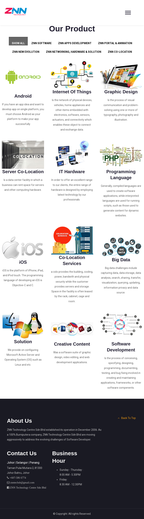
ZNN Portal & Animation (115, 43)
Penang (34, 462)
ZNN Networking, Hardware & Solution (73, 51)
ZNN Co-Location (120, 51)
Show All (18, 43)
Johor (10, 462)
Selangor (22, 462)
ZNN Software (41, 43)
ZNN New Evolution (25, 51)
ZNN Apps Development (75, 43)
